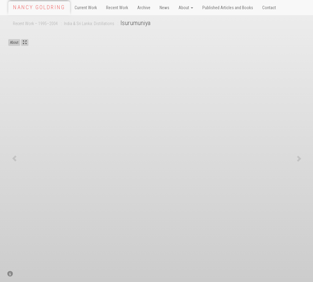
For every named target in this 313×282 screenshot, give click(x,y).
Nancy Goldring (39, 7)
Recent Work (117, 7)
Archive (143, 7)
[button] (14, 158)
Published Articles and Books (227, 7)
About (186, 7)
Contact (269, 7)
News (164, 7)
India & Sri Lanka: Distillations (89, 23)
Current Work (86, 7)
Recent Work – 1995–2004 (35, 23)
